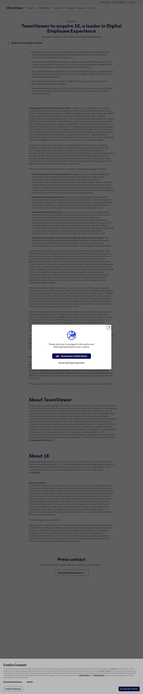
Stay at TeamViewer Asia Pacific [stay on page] (72, 362)
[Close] (109, 327)
